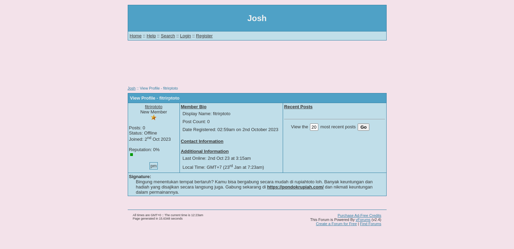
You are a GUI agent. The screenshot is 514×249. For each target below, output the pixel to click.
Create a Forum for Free (336, 224)
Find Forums (370, 224)
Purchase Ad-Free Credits (359, 215)
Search (168, 35)
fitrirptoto (154, 106)
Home (136, 35)
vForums (363, 220)
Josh (132, 88)
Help (151, 35)
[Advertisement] (257, 65)
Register (204, 35)
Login (185, 35)
